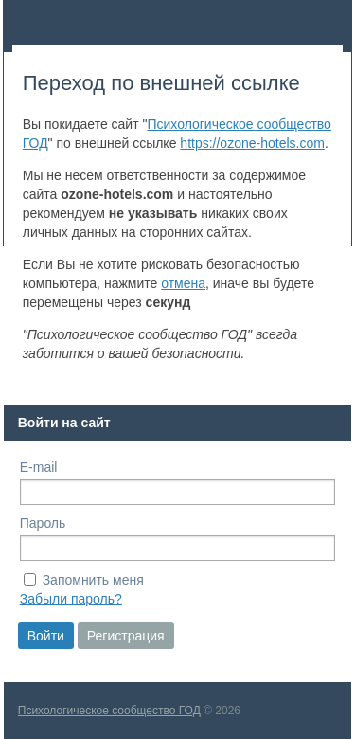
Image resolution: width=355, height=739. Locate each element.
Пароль (43, 523)
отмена (183, 283)
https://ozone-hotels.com (252, 143)
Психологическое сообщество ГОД (109, 710)
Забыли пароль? (71, 598)
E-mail (39, 467)
